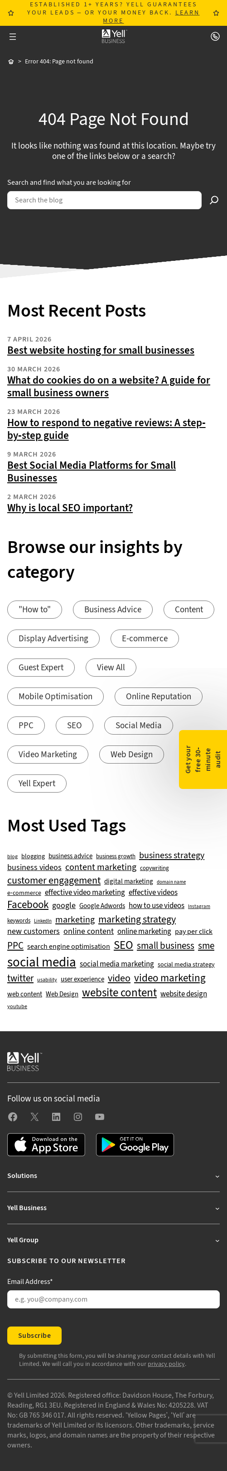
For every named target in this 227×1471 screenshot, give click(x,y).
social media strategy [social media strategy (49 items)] (186, 965)
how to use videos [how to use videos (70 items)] (156, 906)
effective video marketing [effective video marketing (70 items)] (85, 893)
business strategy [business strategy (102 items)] (171, 855)
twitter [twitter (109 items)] (20, 978)
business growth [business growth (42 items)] (115, 856)
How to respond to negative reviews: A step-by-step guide (106, 429)
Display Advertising (53, 639)
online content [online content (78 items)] (88, 931)
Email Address (30, 1282)
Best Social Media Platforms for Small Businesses (91, 472)
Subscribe (34, 1336)
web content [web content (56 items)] (24, 994)
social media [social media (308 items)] (41, 962)
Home (10, 62)
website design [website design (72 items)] (183, 994)
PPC (26, 726)
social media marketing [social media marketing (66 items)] (117, 964)
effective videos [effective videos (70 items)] (153, 893)
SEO (74, 726)
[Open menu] (12, 36)
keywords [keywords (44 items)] (18, 921)
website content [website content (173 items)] (119, 993)
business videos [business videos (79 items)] (34, 867)
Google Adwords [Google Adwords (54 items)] (102, 906)
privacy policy (166, 1364)
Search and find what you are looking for (69, 182)
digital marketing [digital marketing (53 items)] (128, 881)
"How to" (35, 610)
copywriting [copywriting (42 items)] (154, 868)
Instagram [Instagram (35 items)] (199, 906)
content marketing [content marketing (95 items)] (100, 867)
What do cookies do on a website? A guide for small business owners (108, 386)
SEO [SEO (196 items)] (123, 945)
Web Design (132, 755)
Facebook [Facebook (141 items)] (27, 905)
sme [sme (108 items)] (206, 946)
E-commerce (145, 639)
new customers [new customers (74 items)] (33, 931)
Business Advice (112, 610)
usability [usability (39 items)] (47, 980)
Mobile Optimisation (55, 697)
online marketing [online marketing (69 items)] (144, 932)
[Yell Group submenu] (113, 1240)
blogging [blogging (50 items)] (33, 856)
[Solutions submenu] (113, 1176)
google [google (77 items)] (64, 905)
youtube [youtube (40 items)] (17, 1006)
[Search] (214, 200)
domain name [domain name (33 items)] (171, 882)
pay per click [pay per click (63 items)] (194, 932)
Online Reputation (158, 697)
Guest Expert (41, 668)
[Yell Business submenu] (113, 1208)
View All (111, 668)
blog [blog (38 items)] (12, 856)
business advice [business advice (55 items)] (70, 856)
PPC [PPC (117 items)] (15, 945)
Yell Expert (37, 784)
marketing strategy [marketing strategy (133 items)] (137, 920)
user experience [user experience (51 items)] (82, 979)
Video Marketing (48, 755)
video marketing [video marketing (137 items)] (170, 978)
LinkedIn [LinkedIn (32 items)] (43, 921)
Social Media (139, 726)
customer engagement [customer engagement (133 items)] (54, 881)
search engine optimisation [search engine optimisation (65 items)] (68, 947)
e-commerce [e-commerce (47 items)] (24, 893)
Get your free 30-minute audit (203, 759)
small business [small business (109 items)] (165, 946)
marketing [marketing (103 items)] (75, 919)
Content (189, 610)
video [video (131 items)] (119, 978)
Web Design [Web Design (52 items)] (62, 994)
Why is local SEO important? (70, 508)
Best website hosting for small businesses (100, 350)
